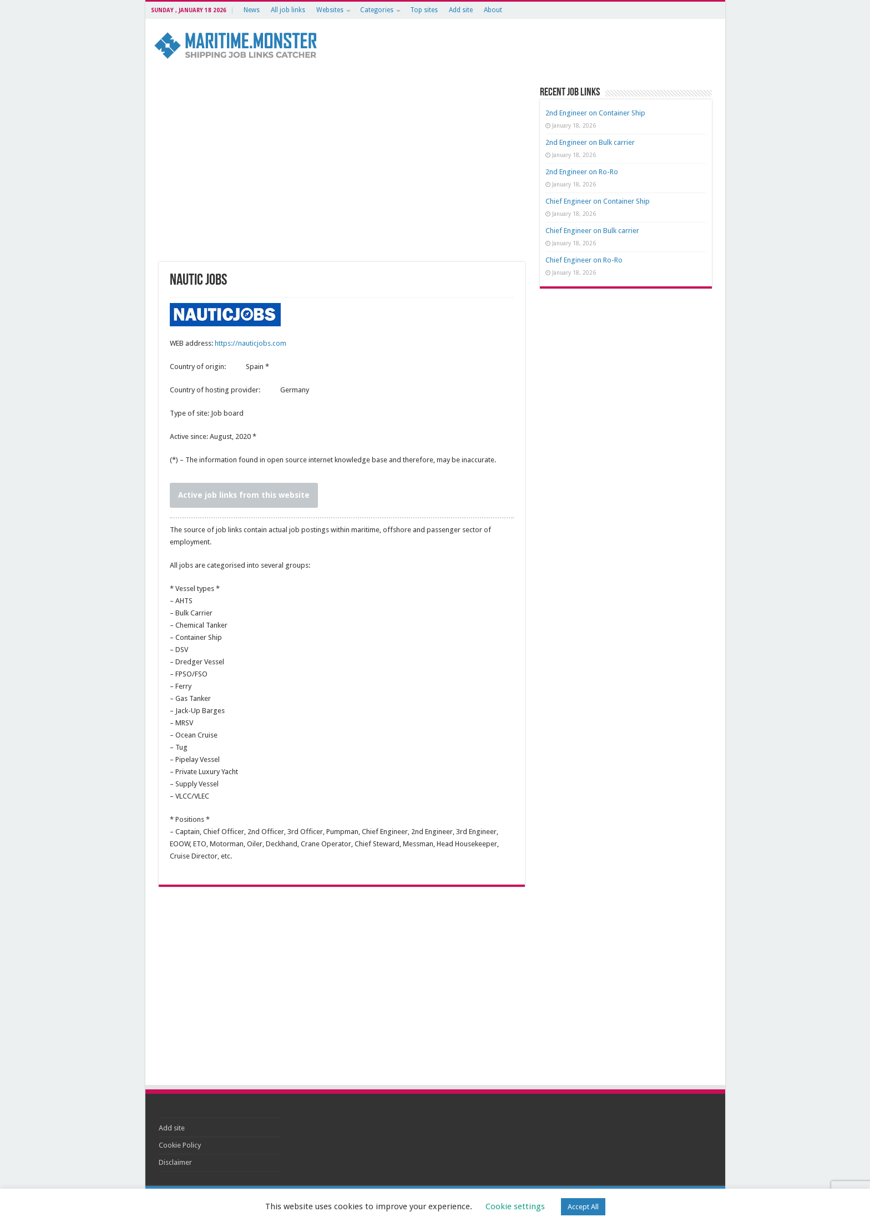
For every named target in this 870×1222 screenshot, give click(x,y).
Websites (329, 10)
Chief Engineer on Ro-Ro (584, 260)
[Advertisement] (342, 173)
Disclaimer (175, 1162)
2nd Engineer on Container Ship (595, 113)
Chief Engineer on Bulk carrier (592, 230)
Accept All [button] (583, 1207)
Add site (461, 10)
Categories (376, 10)
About (493, 10)
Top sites (424, 10)
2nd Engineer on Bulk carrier (590, 142)
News (252, 10)
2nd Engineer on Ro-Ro (581, 172)
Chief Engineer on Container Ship (597, 201)
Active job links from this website (244, 495)
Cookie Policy (180, 1145)
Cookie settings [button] (515, 1206)
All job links (288, 10)
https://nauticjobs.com (250, 343)
